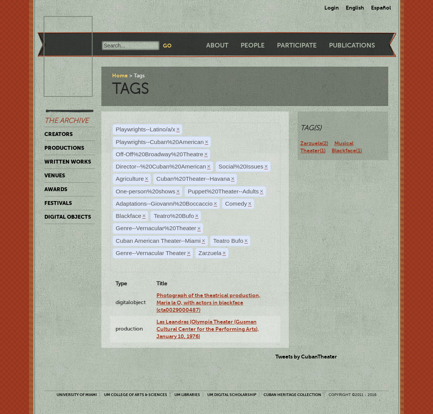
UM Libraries (187, 395)
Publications (352, 45)
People (253, 45)
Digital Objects (67, 217)
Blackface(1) (347, 150)
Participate (297, 45)
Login (331, 8)
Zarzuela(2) (314, 143)
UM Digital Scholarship (231, 395)
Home (120, 75)
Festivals (58, 203)
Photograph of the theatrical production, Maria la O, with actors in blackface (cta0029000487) (208, 302)
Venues (54, 175)
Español (381, 8)
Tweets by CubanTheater (306, 356)
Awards (55, 189)
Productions (64, 148)
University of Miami (77, 395)
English (355, 8)
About (217, 45)
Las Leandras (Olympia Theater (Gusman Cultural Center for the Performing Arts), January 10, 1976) (207, 329)
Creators (58, 134)
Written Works (67, 162)
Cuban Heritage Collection (292, 395)
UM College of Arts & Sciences (135, 395)
